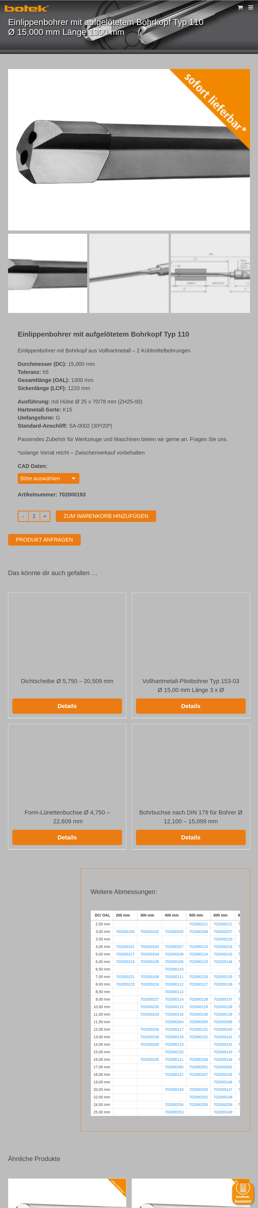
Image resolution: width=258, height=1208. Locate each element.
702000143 (222, 1051)
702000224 (149, 983)
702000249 (174, 1088)
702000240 (149, 1043)
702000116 (174, 1013)
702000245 (149, 1058)
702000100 (125, 930)
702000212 (222, 923)
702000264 (174, 1021)
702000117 (174, 1028)
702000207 (222, 930)
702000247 (198, 1073)
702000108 (174, 953)
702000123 (198, 945)
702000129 (198, 1006)
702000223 (125, 983)
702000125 (198, 960)
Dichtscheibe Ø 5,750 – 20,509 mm (67, 680)
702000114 (174, 998)
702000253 (174, 1111)
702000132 (198, 1036)
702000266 (222, 1021)
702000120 (174, 1051)
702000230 (149, 1006)
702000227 (149, 998)
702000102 (149, 930)
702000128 (198, 998)
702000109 (174, 960)
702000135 (222, 975)
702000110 (174, 968)
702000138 (222, 1006)
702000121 (174, 1058)
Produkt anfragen (44, 539)
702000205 (174, 930)
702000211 (198, 923)
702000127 (198, 983)
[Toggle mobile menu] (251, 7)
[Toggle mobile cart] (240, 7)
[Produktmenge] (34, 515)
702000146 (222, 1081)
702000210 (222, 938)
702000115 (174, 1006)
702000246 (198, 1058)
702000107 (174, 945)
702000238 (149, 1036)
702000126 (198, 975)
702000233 (149, 1013)
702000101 (125, 945)
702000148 (222, 1096)
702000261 (198, 1066)
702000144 (222, 1058)
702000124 (198, 953)
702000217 (125, 953)
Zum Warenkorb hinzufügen (106, 515)
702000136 (222, 983)
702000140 (222, 1028)
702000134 (222, 960)
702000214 (222, 945)
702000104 (149, 953)
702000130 (198, 1013)
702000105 (149, 960)
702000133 (222, 953)
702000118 (174, 1036)
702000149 (222, 1111)
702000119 (174, 1043)
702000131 (198, 1028)
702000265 (198, 1021)
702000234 (149, 1028)
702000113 (174, 991)
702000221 (125, 975)
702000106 (149, 975)
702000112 (174, 983)
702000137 (222, 998)
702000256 (222, 1103)
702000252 (198, 1096)
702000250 (198, 1088)
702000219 (125, 960)
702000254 (174, 1103)
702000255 (198, 1103)
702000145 (222, 1073)
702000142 (222, 1043)
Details (67, 705)
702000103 (149, 945)
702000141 (222, 1036)
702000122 (174, 1073)
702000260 (174, 1066)
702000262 (222, 1066)
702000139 (222, 1013)
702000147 (222, 1088)
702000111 (174, 975)
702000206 (198, 930)
